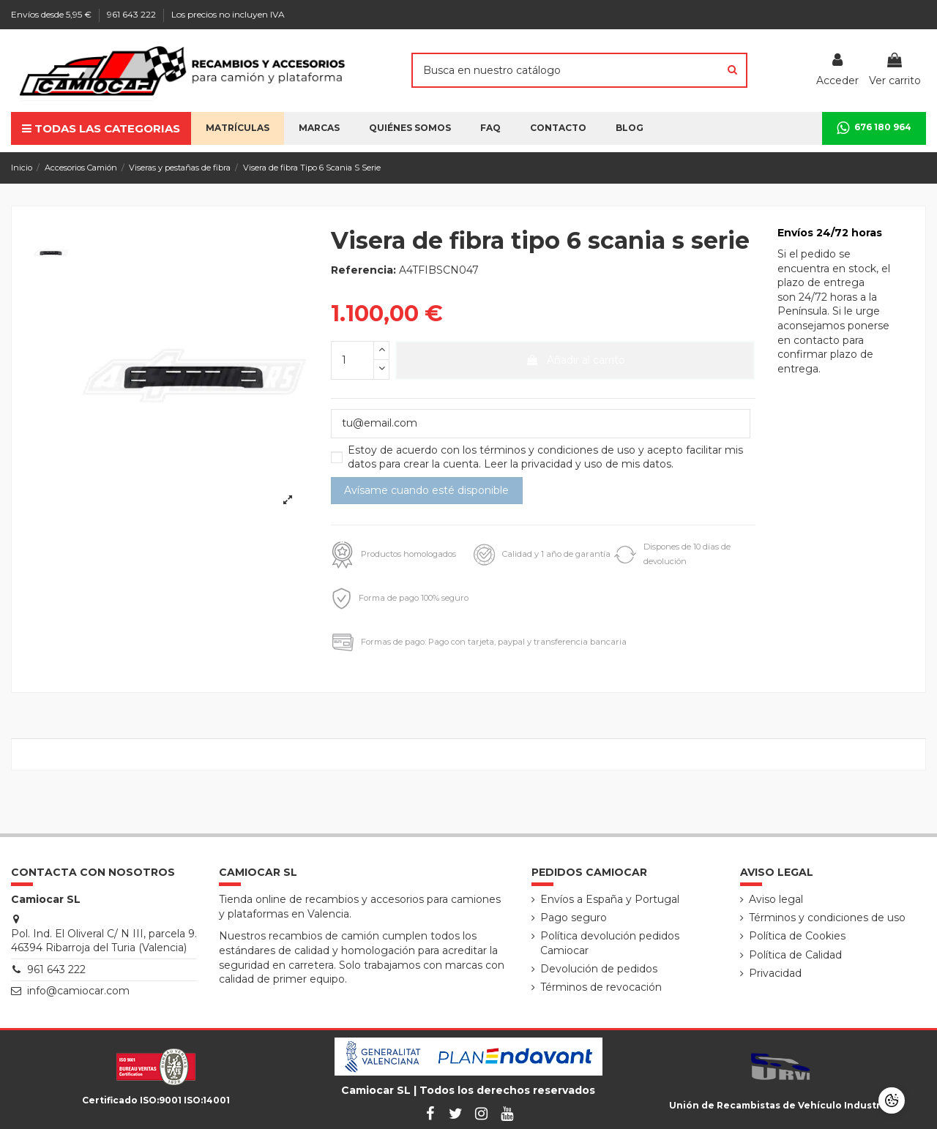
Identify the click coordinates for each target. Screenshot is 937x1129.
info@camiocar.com (78, 990)
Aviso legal (776, 899)
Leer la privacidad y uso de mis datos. (578, 463)
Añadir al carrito (575, 360)
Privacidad (775, 973)
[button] (410, 128)
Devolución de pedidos (598, 968)
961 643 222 (132, 14)
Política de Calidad (795, 954)
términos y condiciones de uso (558, 450)
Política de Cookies (797, 935)
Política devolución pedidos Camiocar (609, 943)
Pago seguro (573, 917)
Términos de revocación (601, 987)
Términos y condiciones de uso (827, 917)
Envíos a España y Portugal (609, 899)
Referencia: (363, 270)
